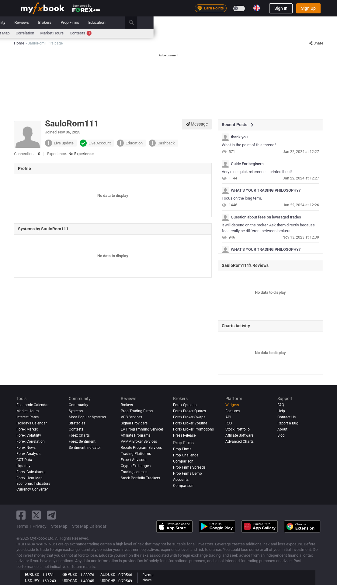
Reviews (205, 22)
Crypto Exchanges (136, 466)
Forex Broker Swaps (189, 417)
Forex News (26, 447)
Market (129, 22)
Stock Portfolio (237, 429)
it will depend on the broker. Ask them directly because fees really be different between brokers (268, 228)
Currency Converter (32, 489)
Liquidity (23, 466)
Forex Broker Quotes (189, 411)
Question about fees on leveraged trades (266, 217)
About (282, 429)
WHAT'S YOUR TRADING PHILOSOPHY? (266, 190)
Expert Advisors (133, 460)
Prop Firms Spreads (189, 467)
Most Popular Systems (87, 417)
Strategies (77, 423)
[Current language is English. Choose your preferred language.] (257, 8)
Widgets (232, 405)
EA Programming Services (142, 429)
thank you (239, 137)
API (228, 417)
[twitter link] (36, 515)
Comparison (183, 486)
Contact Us (286, 417)
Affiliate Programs (136, 435)
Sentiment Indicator (85, 447)
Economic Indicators (33, 483)
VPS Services (131, 417)
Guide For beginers (247, 164)
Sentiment (151, 33)
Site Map (59, 526)
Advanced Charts (239, 441)
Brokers (228, 22)
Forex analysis (28, 454)
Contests (264, 33)
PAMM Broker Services (139, 441)
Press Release (184, 435)
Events (147, 575)
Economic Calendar (37, 33)
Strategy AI (98, 22)
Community (179, 22)
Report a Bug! (288, 423)
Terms (22, 526)
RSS (228, 423)
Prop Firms (253, 22)
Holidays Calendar (31, 423)
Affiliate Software (239, 435)
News (69, 22)
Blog (281, 435)
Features (232, 411)
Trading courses (134, 472)
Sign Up (308, 8)
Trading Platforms (136, 454)
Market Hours (235, 33)
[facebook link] (21, 515)
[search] (318, 22)
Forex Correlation (30, 441)
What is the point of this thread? (249, 145)
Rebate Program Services (141, 447)
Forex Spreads (184, 405)
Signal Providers (134, 423)
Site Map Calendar (89, 526)
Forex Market (27, 429)
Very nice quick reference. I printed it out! (257, 171)
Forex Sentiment (82, 441)
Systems (152, 22)
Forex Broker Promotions (193, 429)
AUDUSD (108, 574)
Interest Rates (72, 33)
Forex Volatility (28, 435)
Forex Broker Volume (190, 423)
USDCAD (70, 580)
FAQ (280, 405)
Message (197, 124)
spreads (129, 33)
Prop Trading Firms (137, 411)
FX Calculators (103, 33)
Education (280, 22)
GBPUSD (70, 574)
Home (26, 22)
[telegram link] (51, 515)
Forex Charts (79, 435)
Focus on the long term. (242, 198)
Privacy (40, 526)
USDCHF (107, 580)
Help (281, 411)
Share (316, 43)
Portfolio (47, 22)
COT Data (24, 460)
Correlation (208, 33)
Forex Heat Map (179, 33)
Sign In (280, 8)
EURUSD (32, 574)
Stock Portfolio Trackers (140, 478)
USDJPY (32, 580)
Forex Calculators (30, 472)
